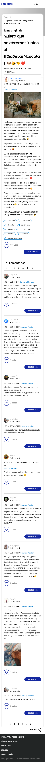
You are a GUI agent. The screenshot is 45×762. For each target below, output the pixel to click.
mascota (11, 234)
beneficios (26, 221)
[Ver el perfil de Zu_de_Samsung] (16, 78)
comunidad (27, 229)
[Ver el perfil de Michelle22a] (14, 320)
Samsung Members (10, 90)
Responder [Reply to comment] (33, 311)
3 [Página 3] (18, 268)
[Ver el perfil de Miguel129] (13, 275)
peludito (25, 234)
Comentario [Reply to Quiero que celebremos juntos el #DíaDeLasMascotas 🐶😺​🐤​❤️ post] (32, 252)
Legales (4, 750)
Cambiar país (7, 754)
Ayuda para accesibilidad (12, 737)
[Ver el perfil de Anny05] (12, 456)
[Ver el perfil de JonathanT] (13, 376)
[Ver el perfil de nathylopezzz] (14, 546)
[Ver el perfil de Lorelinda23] (14, 419)
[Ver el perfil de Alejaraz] (13, 498)
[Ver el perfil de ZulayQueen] (14, 599)
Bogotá (11, 225)
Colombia (11, 229)
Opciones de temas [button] (37, 23)
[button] (37, 79)
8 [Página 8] (27, 268)
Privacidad (6, 746)
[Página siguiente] (32, 268)
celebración (25, 225)
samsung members (15, 238)
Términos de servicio (10, 741)
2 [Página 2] (14, 268)
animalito (11, 221)
